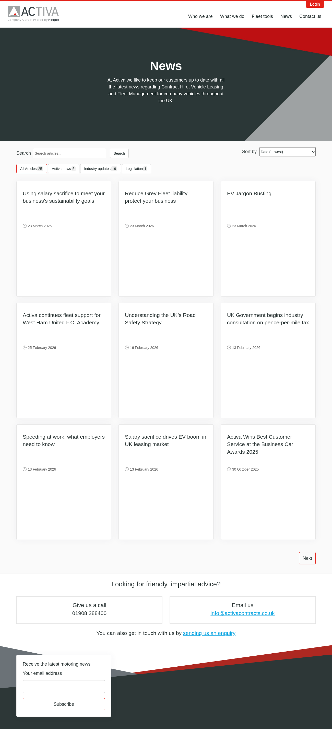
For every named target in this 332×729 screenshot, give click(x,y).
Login (315, 4)
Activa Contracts (37, 13)
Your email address (42, 673)
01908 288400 (89, 613)
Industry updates (100, 168)
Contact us (310, 16)
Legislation (136, 168)
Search (23, 153)
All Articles (31, 168)
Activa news (64, 168)
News (286, 16)
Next (307, 558)
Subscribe (64, 704)
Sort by (249, 151)
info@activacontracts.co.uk (242, 613)
